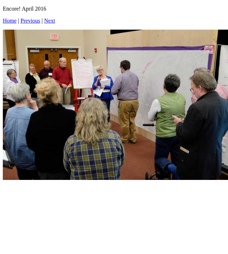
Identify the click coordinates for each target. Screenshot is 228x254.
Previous (30, 21)
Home (10, 21)
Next (49, 21)
